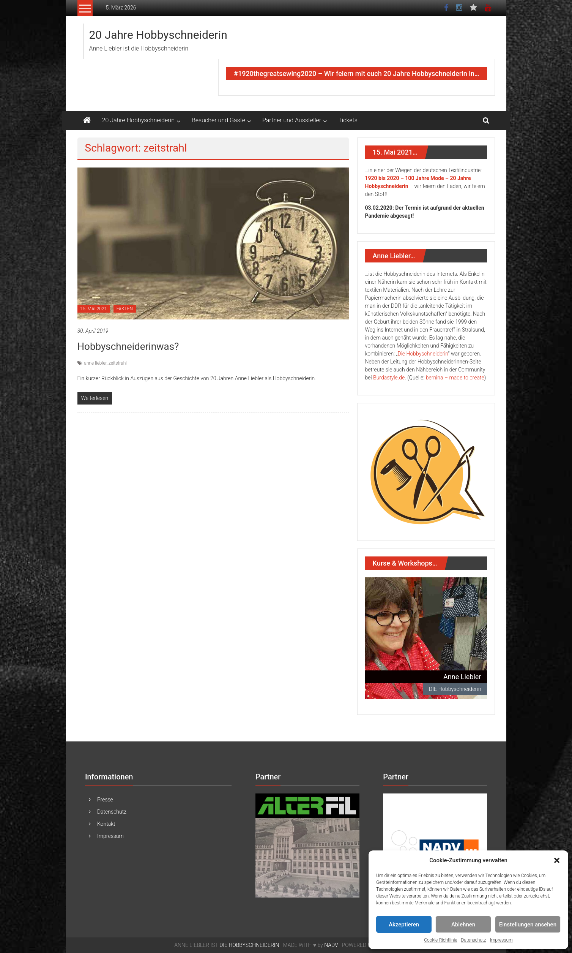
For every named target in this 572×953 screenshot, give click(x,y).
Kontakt (106, 824)
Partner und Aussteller (291, 120)
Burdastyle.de (389, 378)
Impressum (501, 940)
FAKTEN (125, 308)
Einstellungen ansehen (527, 924)
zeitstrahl (118, 363)
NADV (331, 945)
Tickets (348, 120)
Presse (105, 800)
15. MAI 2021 (93, 308)
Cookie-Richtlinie (440, 940)
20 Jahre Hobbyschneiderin (158, 34)
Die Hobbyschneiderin (423, 354)
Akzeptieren (404, 924)
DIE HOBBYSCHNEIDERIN (249, 945)
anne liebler (95, 363)
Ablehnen (463, 924)
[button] (557, 860)
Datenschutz (473, 940)
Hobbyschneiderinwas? (128, 346)
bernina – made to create (455, 378)
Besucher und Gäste (218, 120)
